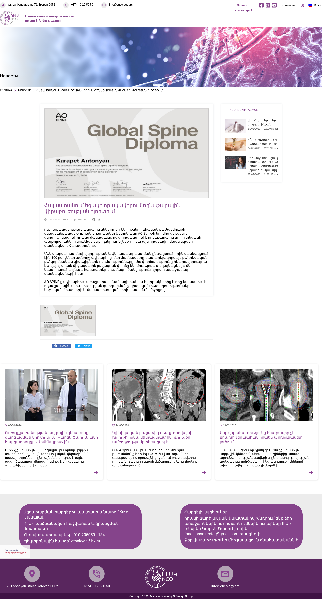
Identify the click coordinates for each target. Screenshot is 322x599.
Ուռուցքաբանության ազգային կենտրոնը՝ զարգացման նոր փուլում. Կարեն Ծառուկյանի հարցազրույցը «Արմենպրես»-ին (51, 437)
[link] (145, 233)
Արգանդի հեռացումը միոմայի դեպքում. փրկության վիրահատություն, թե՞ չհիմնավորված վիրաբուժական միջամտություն (276, 164)
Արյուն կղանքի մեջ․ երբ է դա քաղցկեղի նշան (269, 122)
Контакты (288, 5)
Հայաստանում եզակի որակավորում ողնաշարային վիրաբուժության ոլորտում (112, 208)
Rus (313, 6)
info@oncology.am (121, 4)
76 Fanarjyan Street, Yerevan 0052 (32, 586)
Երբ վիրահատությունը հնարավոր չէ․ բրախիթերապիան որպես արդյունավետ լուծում (261, 437)
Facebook (61, 345)
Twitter (84, 345)
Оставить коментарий (243, 7)
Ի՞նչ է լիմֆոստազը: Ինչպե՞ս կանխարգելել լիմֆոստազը (269, 141)
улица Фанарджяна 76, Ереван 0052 (31, 4)
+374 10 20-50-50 (82, 4)
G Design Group (183, 596)
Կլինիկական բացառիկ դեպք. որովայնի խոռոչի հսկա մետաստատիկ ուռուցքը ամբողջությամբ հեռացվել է (152, 437)
